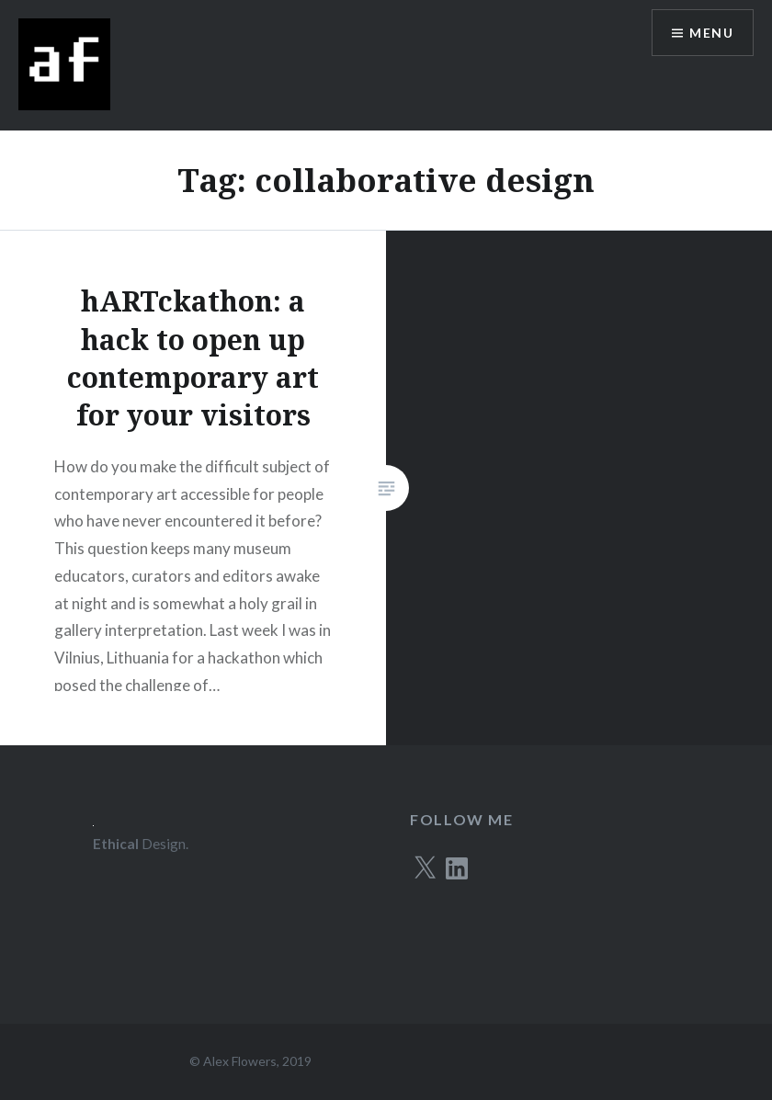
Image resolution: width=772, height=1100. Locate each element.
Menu (711, 32)
